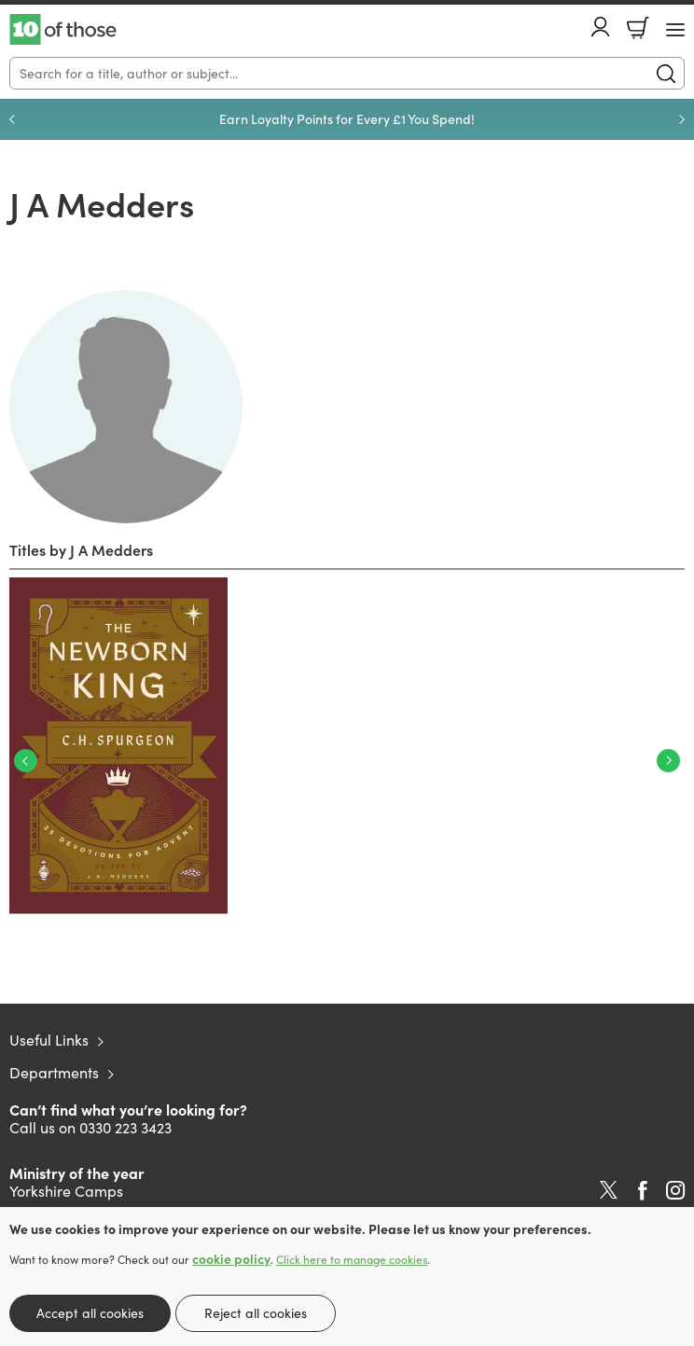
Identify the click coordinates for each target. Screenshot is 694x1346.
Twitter (609, 1190)
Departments (54, 1072)
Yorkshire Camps (66, 1190)
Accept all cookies (90, 1313)
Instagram (675, 1190)
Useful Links (49, 1039)
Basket (638, 28)
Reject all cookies (255, 1313)
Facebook (642, 1190)
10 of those (63, 30)
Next (668, 760)
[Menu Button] (675, 29)
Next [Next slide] (682, 119)
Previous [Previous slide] (12, 119)
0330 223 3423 (125, 1127)
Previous (25, 760)
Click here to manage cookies (351, 1259)
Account (600, 26)
